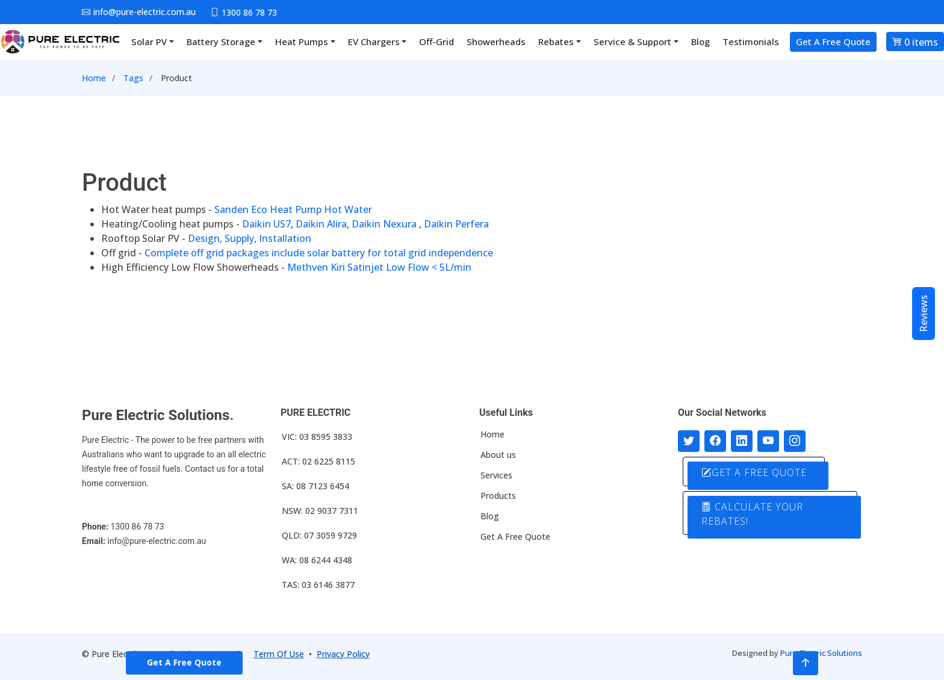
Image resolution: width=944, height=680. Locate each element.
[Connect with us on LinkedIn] (742, 441)
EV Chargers (374, 42)
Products (498, 496)
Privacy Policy (343, 654)
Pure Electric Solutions (821, 653)
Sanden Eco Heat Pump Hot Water (293, 209)
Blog (700, 42)
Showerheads (496, 42)
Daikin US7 (266, 223)
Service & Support (632, 42)
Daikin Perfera (456, 223)
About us (498, 455)
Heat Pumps (301, 42)
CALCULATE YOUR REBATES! (752, 514)
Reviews (923, 313)
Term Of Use (278, 654)
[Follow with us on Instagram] (795, 441)
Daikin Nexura (384, 223)
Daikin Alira (321, 223)
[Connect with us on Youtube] (768, 441)
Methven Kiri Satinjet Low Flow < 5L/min (379, 267)
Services (496, 475)
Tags (133, 78)
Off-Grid (436, 42)
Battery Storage (221, 42)
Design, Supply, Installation (249, 238)
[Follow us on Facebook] (715, 441)
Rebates (556, 42)
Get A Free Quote (833, 42)
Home (94, 78)
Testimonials (750, 42)
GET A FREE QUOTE (754, 472)
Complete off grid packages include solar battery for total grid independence (318, 252)
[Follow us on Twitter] (689, 441)
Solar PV (149, 42)
